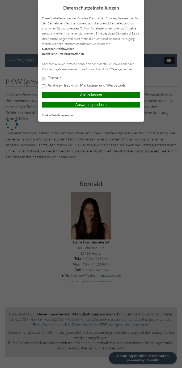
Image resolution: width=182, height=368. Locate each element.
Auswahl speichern (91, 104)
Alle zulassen (91, 95)
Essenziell (53, 78)
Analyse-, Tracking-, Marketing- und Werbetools (84, 85)
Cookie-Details (51, 115)
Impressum (67, 115)
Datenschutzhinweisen (58, 49)
